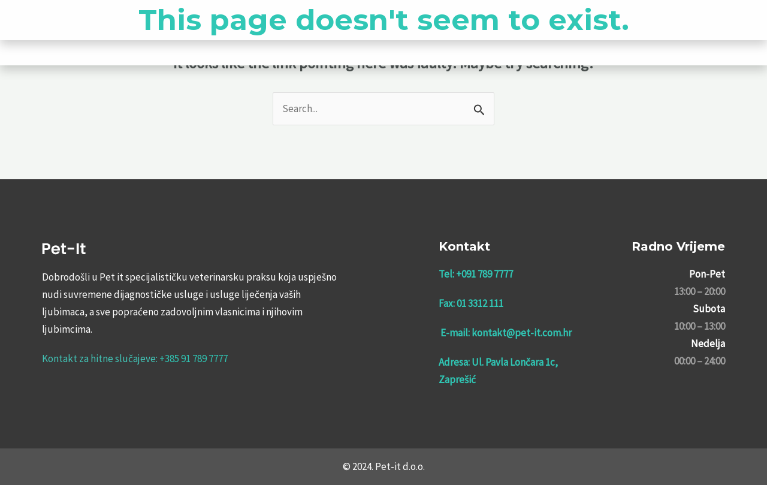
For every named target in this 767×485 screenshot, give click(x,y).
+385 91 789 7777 (193, 358)
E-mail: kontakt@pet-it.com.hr (506, 332)
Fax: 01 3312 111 (471, 303)
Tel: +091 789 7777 (476, 274)
